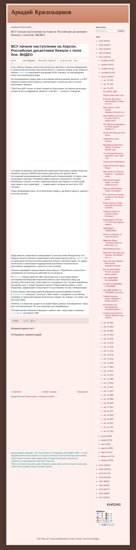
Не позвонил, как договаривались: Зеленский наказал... (112, 307)
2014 (101, 494)
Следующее (16, 392)
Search (121, 31)
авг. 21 (107, 351)
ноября (104, 65)
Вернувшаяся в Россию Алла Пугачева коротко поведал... (113, 222)
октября (104, 69)
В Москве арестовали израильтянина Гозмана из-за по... (113, 101)
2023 (101, 53)
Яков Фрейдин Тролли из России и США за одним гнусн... (113, 118)
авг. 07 (107, 407)
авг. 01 (107, 431)
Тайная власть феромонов (113, 162)
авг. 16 (107, 371)
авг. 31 (107, 80)
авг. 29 (107, 88)
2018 (101, 477)
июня (103, 440)
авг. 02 (107, 427)
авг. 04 (107, 419)
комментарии (19, 294)
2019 (101, 473)
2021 (101, 465)
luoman (79, 539)
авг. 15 (107, 375)
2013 (101, 498)
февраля (104, 456)
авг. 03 (107, 423)
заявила (79, 258)
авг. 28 (107, 323)
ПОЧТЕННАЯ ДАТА (111, 249)
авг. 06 (107, 411)
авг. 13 (107, 383)
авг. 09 (107, 399)
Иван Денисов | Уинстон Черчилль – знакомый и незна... (113, 174)
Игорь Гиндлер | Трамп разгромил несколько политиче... (112, 205)
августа (104, 77)
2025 (101, 45)
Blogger (96, 539)
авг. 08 (107, 403)
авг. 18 (107, 363)
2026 (101, 41)
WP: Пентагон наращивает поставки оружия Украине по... (114, 126)
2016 (101, 485)
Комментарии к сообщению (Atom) (39, 397)
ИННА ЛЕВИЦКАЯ (29, 61)
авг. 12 (107, 387)
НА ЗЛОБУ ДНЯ (110, 92)
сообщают (18, 313)
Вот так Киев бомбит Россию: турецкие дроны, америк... (111, 272)
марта (103, 452)
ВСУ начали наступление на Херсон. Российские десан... (113, 197)
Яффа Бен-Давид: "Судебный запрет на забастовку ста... (112, 243)
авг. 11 (107, 391)
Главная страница (49, 392)
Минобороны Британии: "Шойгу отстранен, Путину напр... (113, 147)
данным (17, 277)
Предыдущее (82, 392)
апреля (104, 448)
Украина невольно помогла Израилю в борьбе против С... (112, 298)
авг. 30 (107, 84)
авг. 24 (107, 339)
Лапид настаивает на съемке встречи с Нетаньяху (111, 214)
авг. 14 (107, 379)
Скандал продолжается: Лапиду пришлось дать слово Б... (113, 315)
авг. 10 (107, 395)
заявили (22, 73)
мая (103, 444)
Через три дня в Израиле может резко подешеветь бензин (113, 263)
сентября (105, 73)
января (104, 460)
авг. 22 (107, 347)
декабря (104, 61)
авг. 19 (107, 359)
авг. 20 (107, 355)
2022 (101, 57)
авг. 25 (107, 335)
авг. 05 (107, 415)
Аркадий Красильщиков (41, 12)
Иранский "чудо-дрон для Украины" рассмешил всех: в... (113, 255)
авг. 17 (107, 367)
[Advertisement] (50, 425)
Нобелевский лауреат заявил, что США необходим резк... (111, 182)
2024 (101, 49)
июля (103, 436)
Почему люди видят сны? (113, 95)
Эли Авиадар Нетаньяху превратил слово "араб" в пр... (113, 156)
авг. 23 (107, 343)
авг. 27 (107, 327)
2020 (101, 469)
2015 (101, 489)
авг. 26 (107, 331)
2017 (101, 481)
